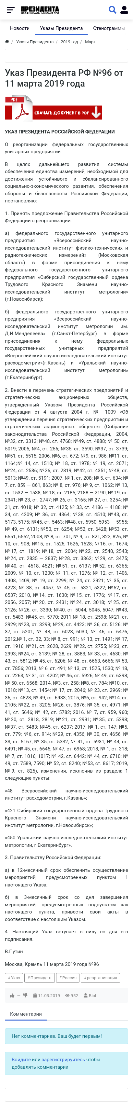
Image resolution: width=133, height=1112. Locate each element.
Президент (41, 977)
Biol (92, 995)
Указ (15, 977)
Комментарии (26, 1014)
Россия (69, 977)
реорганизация (102, 977)
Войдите (21, 1060)
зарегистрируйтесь (63, 1060)
